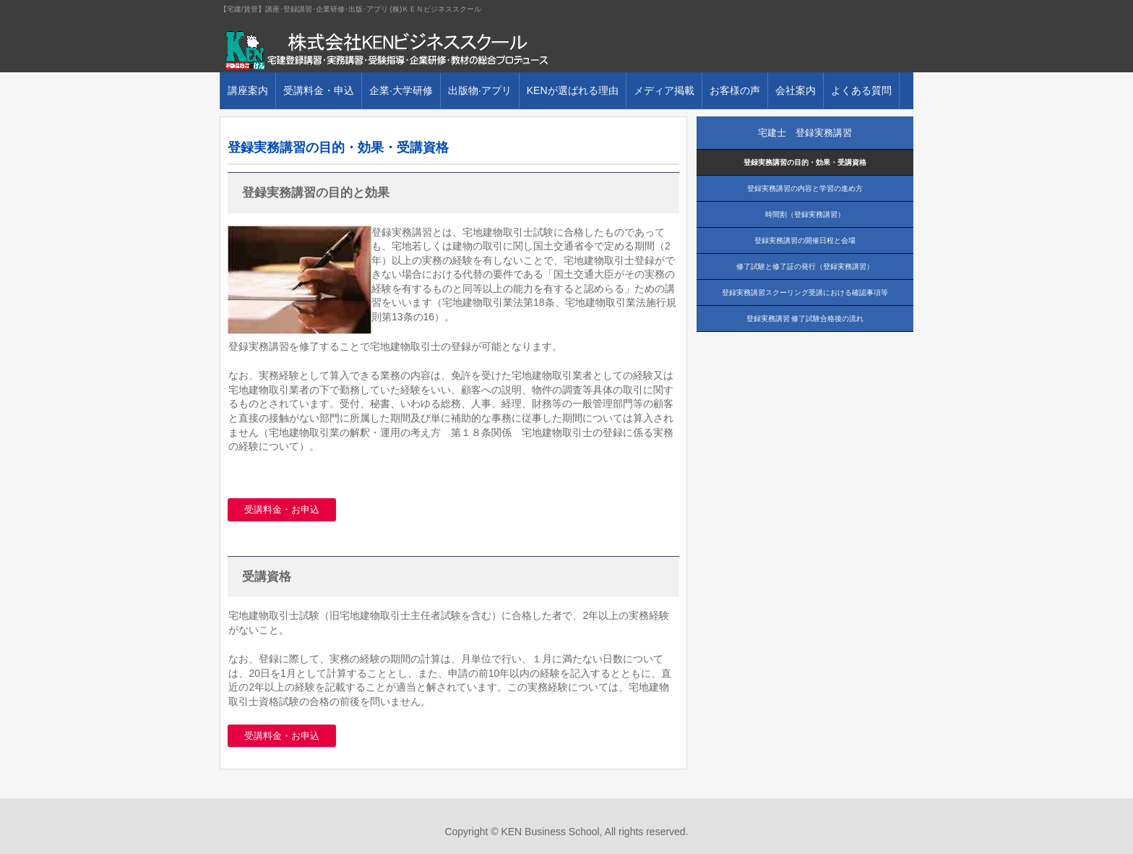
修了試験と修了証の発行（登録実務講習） (805, 266)
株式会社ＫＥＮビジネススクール (386, 50)
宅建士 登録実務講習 (805, 132)
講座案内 (248, 90)
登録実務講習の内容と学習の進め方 (805, 188)
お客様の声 (735, 90)
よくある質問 (861, 90)
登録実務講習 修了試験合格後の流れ (805, 319)
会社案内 (795, 90)
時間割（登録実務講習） (805, 214)
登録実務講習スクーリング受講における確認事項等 (805, 292)
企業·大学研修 (401, 90)
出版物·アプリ (480, 90)
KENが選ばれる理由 (573, 90)
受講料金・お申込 (281, 509)
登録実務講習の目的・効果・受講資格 (805, 162)
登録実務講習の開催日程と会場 (805, 240)
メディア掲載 (664, 90)
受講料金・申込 (318, 90)
